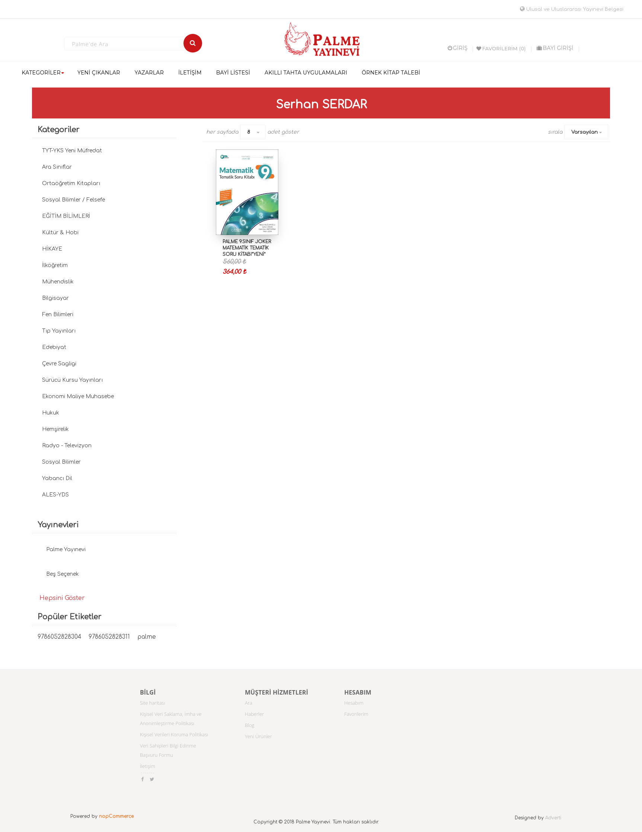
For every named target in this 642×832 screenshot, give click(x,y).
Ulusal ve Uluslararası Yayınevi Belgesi (571, 9)
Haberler (254, 714)
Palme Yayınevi (66, 549)
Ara (248, 702)
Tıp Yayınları (59, 331)
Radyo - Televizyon (67, 445)
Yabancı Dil (57, 478)
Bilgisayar (55, 298)
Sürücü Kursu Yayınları (72, 380)
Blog (249, 725)
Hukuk (50, 413)
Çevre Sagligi (59, 363)
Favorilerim (356, 714)
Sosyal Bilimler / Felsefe (73, 200)
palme (146, 637)
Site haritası (152, 702)
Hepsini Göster (62, 598)
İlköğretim (55, 265)
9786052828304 (59, 637)
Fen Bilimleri (57, 314)
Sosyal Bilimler (61, 462)
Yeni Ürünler (258, 736)
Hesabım (354, 702)
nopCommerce (116, 816)
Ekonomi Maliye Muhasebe (78, 396)
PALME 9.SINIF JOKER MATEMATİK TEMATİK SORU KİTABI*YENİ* (247, 248)
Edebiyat (54, 347)
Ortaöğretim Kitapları (71, 183)
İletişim (147, 766)
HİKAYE (52, 249)
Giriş (458, 48)
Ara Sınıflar (57, 167)
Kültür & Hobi (60, 232)
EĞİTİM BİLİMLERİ (66, 216)
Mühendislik (58, 282)
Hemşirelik (55, 429)
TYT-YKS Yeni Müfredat (72, 150)
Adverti (553, 817)
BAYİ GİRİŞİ (555, 48)
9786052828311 (109, 637)
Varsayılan (584, 132)
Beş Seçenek (62, 574)
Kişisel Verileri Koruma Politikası (174, 734)
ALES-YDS (55, 495)
